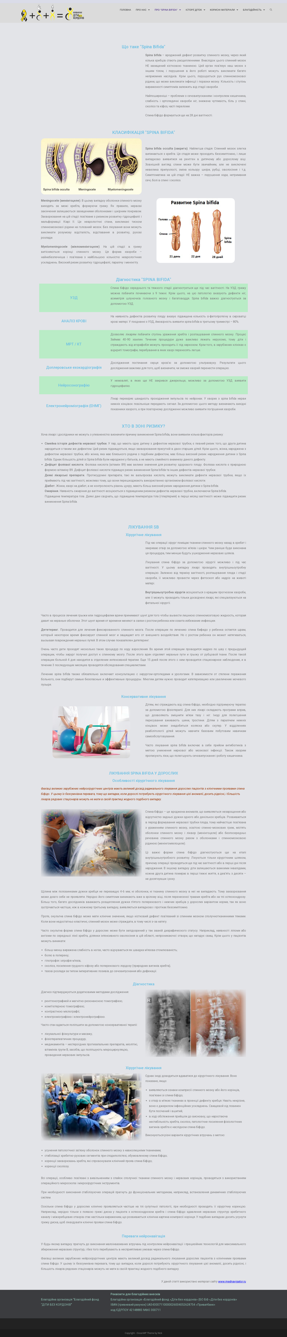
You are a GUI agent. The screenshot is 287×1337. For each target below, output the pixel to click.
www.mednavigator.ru (232, 1281)
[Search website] (270, 10)
